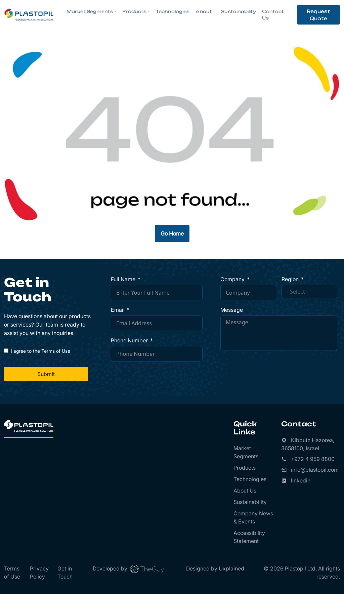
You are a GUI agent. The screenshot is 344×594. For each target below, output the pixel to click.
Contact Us (273, 15)
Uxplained (231, 568)
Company (232, 279)
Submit (46, 374)
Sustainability (238, 11)
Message (231, 309)
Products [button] (134, 11)
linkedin (300, 480)
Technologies (172, 11)
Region (290, 279)
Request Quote (318, 14)
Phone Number (129, 340)
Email (118, 309)
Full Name (123, 279)
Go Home (172, 233)
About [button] (204, 11)
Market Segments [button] (90, 11)
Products (244, 467)
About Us (244, 490)
